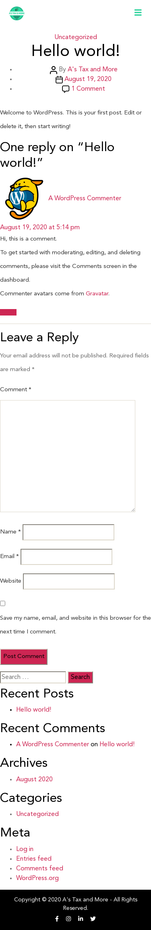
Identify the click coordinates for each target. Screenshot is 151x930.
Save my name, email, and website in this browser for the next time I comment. (75, 625)
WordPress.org (37, 878)
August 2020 (34, 779)
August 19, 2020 (88, 79)
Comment (15, 390)
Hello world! (33, 710)
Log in (24, 849)
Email (9, 557)
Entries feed (34, 859)
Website (10, 581)
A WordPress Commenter (52, 744)
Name (10, 532)
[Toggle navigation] (138, 13)
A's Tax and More (93, 69)
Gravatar (97, 294)
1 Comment (88, 89)
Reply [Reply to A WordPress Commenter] (8, 312)
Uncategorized (75, 37)
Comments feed (39, 869)
